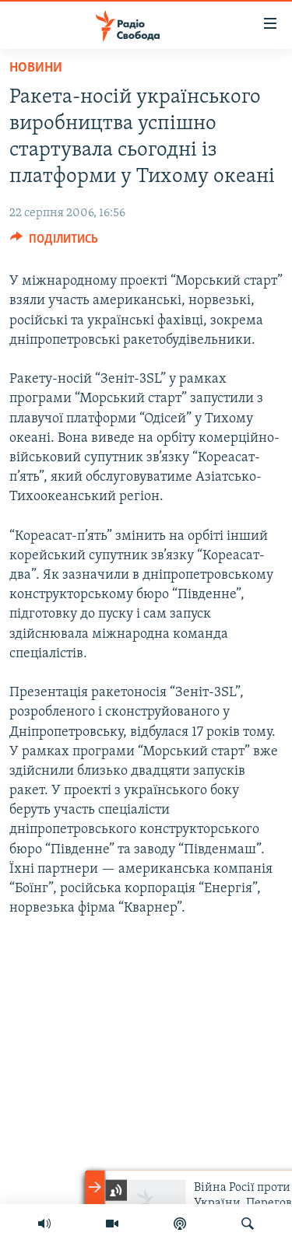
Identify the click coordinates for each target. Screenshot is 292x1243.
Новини (35, 68)
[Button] (54, 242)
